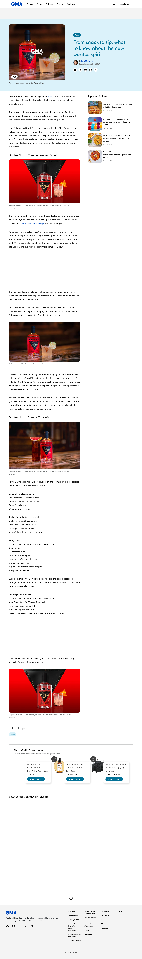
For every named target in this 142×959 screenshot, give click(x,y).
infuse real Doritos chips (32, 223)
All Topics (104, 928)
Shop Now (36, 779)
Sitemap (120, 911)
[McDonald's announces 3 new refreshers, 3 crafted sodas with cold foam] (110, 124)
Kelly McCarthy (87, 61)
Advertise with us (74, 940)
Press (87, 930)
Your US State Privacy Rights (89, 912)
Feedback (88, 934)
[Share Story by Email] (90, 70)
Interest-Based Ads (90, 918)
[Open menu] (82, 4)
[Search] (114, 4)
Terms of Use (73, 915)
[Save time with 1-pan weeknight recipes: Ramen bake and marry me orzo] (110, 140)
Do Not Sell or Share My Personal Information (73, 927)
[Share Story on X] (80, 70)
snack (51, 96)
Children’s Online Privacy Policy (74, 935)
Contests (71, 911)
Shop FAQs (105, 911)
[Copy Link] (96, 70)
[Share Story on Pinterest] (85, 70)
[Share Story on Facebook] (75, 70)
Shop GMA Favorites (27, 750)
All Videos (104, 924)
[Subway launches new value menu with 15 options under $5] (110, 107)
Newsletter (124, 4)
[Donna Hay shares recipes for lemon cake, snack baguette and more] (110, 156)
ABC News (105, 915)
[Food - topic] (12, 734)
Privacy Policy (73, 919)
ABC (102, 919)
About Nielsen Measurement (89, 925)
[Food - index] (77, 35)
